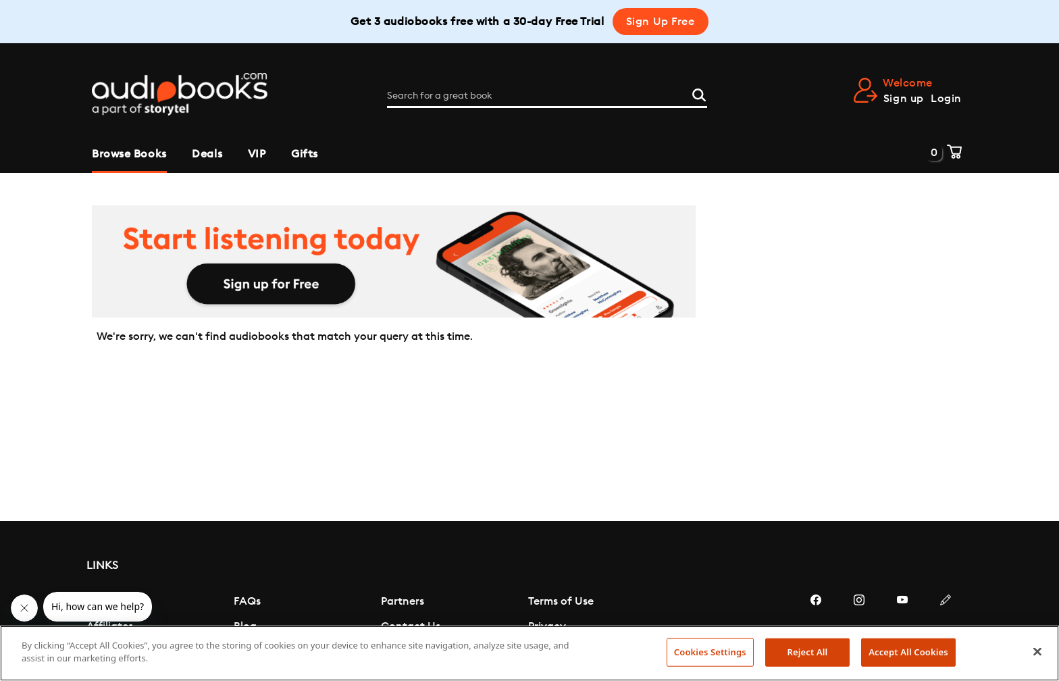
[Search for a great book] (547, 96)
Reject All (807, 652)
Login (946, 99)
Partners (402, 601)
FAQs (247, 601)
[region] (529, 653)
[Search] (699, 93)
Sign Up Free (660, 21)
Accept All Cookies (908, 652)
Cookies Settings (710, 652)
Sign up (903, 99)
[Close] (1037, 651)
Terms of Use (561, 601)
